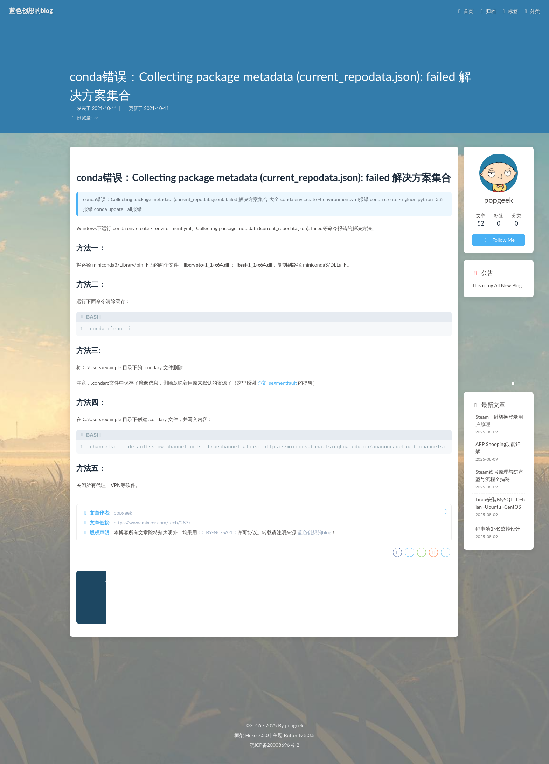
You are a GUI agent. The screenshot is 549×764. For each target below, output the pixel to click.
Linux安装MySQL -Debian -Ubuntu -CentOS (429, 480)
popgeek (130, 563)
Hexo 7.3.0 (257, 735)
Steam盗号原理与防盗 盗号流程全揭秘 (429, 453)
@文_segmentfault (284, 433)
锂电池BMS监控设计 (412, 506)
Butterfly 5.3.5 (299, 735)
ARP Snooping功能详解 (415, 429)
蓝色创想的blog (322, 583)
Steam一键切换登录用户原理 (421, 406)
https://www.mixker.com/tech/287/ (159, 573)
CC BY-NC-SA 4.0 (225, 583)
